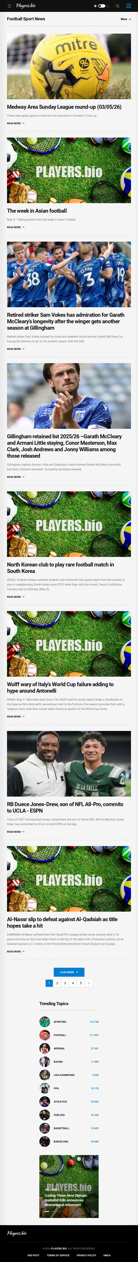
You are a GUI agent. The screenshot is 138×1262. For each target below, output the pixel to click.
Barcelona (61, 1141)
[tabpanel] (69, 1186)
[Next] (88, 983)
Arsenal (59, 1048)
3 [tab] (59, 1211)
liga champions (64, 1075)
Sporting (60, 1021)
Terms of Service (58, 1255)
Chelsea (59, 1115)
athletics (60, 1101)
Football (60, 1035)
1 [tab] (47, 1211)
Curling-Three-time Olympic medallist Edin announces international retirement (66, 1200)
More (126, 19)
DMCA (107, 1255)
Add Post (33, 1255)
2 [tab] (53, 1211)
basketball (61, 1128)
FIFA (56, 1088)
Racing (58, 1061)
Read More (15, 123)
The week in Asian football (37, 211)
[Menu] (9, 6)
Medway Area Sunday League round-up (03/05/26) (64, 107)
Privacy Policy (86, 1255)
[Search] (117, 6)
